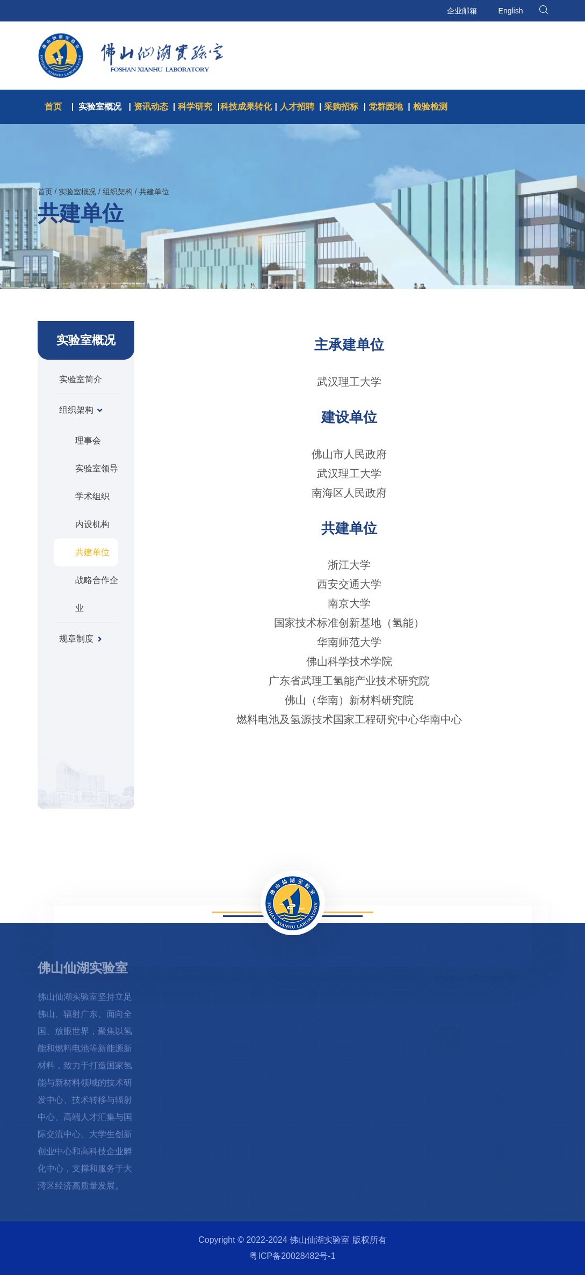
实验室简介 (80, 379)
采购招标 (341, 106)
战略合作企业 (96, 594)
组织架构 (118, 191)
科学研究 (195, 106)
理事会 (88, 440)
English (511, 10)
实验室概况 (99, 106)
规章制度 (81, 638)
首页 (53, 106)
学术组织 (92, 496)
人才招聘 (297, 106)
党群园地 (386, 106)
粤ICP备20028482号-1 (292, 1256)
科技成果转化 (246, 106)
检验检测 (430, 106)
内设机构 (92, 524)
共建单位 (154, 191)
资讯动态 (151, 106)
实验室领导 (96, 468)
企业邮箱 (462, 10)
